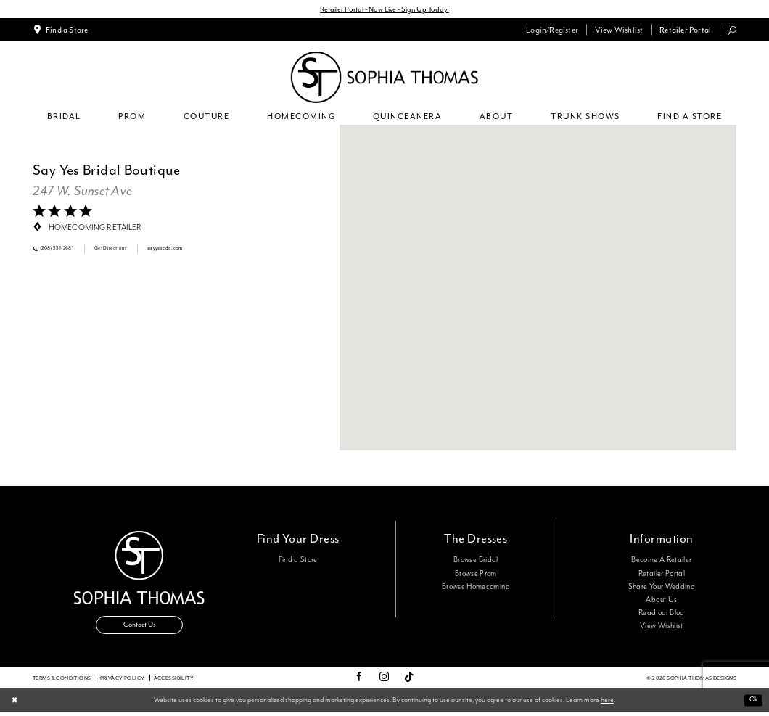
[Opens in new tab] (82, 192)
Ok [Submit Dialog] (752, 704)
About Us (661, 600)
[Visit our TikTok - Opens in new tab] (409, 681)
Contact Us (139, 627)
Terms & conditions (62, 681)
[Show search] (732, 30)
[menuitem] (60, 30)
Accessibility (174, 681)
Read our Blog (661, 614)
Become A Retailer (661, 561)
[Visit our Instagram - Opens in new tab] (384, 682)
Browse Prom (476, 574)
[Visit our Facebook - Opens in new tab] (358, 682)
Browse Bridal (475, 561)
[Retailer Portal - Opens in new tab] (685, 30)
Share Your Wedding (661, 587)
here (607, 703)
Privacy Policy (122, 681)
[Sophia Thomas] (384, 78)
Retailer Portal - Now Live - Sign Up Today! (384, 9)
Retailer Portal (661, 574)
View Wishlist (661, 627)
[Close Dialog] (15, 704)
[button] (552, 30)
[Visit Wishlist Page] (618, 30)
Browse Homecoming (476, 587)
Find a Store (298, 561)
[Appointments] (60, 30)
